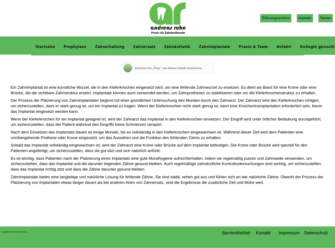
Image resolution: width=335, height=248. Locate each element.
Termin (325, 18)
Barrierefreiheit (236, 233)
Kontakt (304, 18)
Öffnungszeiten (276, 18)
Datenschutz (318, 233)
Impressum (289, 233)
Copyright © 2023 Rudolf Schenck (14, 232)
